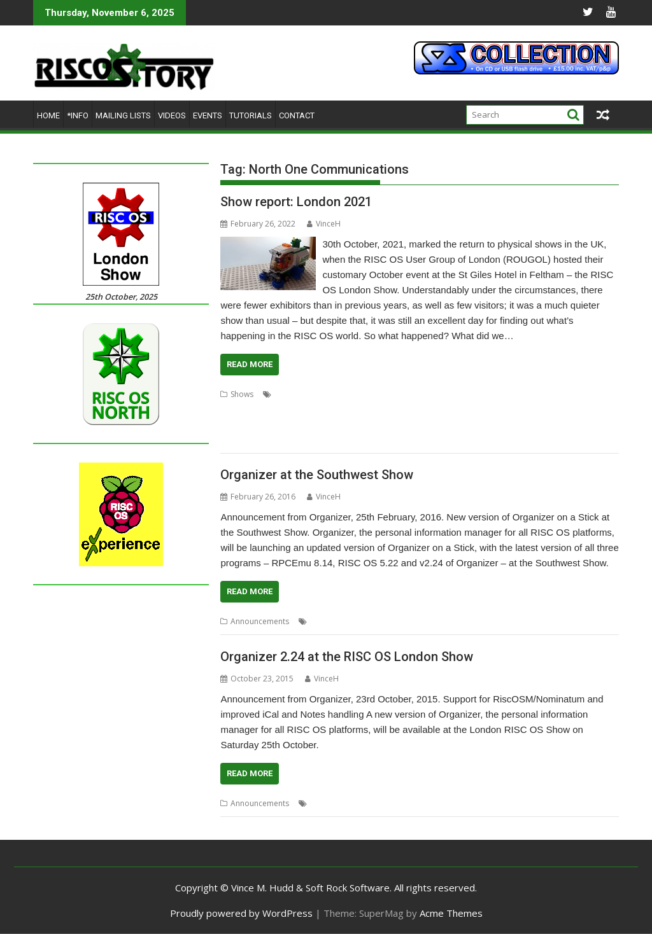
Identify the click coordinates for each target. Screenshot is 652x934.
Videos (172, 115)
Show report (582, 424)
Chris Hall (544, 394)
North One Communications (420, 409)
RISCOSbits (412, 424)
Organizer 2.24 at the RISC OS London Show (346, 656)
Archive (442, 394)
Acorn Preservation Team (320, 394)
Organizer (489, 621)
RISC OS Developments (292, 424)
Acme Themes (451, 913)
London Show (339, 409)
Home (48, 115)
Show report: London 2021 (296, 201)
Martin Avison (334, 621)
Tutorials (250, 115)
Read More (250, 364)
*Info (78, 115)
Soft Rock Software (253, 440)
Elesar (266, 409)
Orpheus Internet (506, 409)
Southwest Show (541, 621)
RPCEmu (540, 424)
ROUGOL (504, 424)
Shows (241, 394)
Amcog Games (397, 394)
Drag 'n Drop (590, 394)
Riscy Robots (460, 424)
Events (207, 115)
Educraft (235, 409)
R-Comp (557, 409)
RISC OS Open (363, 424)
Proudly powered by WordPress (241, 913)
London (296, 409)
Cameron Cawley (491, 394)
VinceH (324, 223)
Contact (297, 115)
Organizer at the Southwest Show (316, 474)
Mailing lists (123, 115)
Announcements (259, 621)
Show (554, 803)
